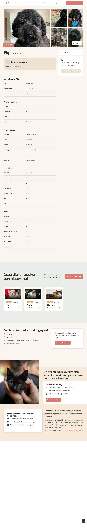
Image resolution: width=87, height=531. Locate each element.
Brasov (49, 307)
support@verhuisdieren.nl (75, 430)
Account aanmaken (74, 3)
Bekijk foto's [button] (76, 43)
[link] (30, 3)
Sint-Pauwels (30, 307)
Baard (8, 307)
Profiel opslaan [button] (70, 52)
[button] (36, 3)
